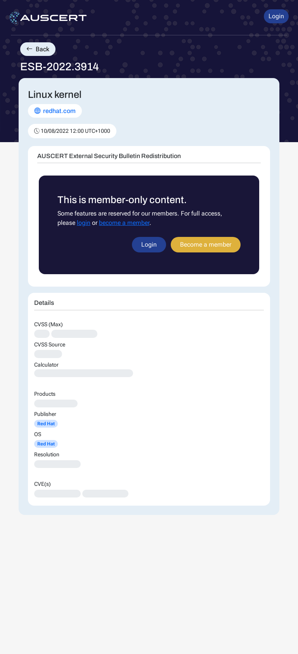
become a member (124, 222)
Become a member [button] (205, 244)
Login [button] (276, 16)
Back (37, 49)
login (83, 222)
